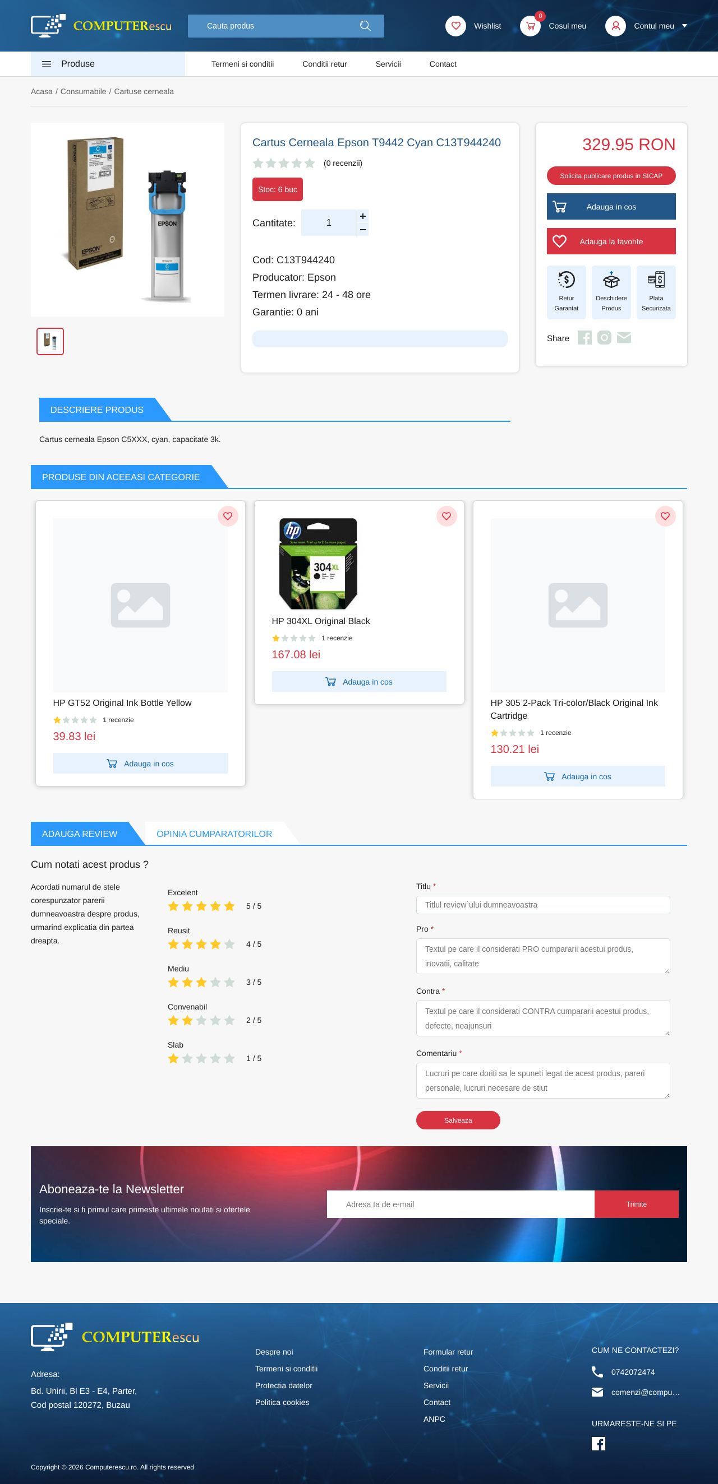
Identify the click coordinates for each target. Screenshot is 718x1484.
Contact (443, 63)
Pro (422, 928)
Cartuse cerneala (144, 91)
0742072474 (633, 1371)
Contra (428, 991)
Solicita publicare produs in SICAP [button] (611, 176)
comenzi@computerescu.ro (646, 1392)
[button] (365, 26)
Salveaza (458, 1120)
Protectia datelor (283, 1385)
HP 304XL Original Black (321, 621)
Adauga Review (79, 834)
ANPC (434, 1419)
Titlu (423, 886)
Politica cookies (282, 1402)
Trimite (637, 1204)
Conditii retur (324, 63)
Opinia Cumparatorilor (214, 834)
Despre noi (274, 1351)
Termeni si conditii (242, 63)
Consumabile (84, 91)
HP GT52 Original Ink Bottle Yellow (122, 703)
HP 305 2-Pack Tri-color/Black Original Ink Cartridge (574, 710)
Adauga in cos (140, 763)
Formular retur (448, 1351)
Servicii (388, 63)
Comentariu (436, 1053)
